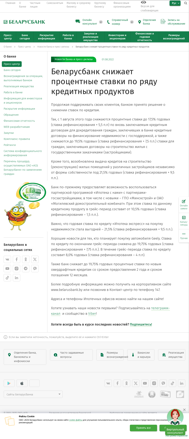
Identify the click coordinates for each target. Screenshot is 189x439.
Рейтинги (10, 145)
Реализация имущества (19, 86)
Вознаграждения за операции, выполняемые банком (23, 78)
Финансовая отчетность (19, 120)
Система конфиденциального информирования (23, 153)
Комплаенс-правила (17, 139)
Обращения (11, 114)
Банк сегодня (12, 70)
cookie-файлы (75, 420)
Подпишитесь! (141, 324)
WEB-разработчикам (17, 126)
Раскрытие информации (19, 108)
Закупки (9, 133)
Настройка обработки (176, 435)
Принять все (143, 428)
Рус (174, 3)
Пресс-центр (12, 64)
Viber (92, 313)
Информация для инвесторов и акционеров (23, 100)
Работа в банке (13, 92)
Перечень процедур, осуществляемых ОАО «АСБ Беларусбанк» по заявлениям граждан (23, 168)
